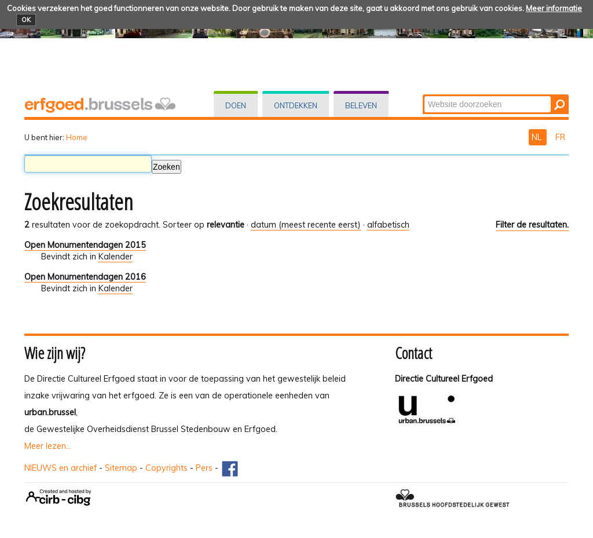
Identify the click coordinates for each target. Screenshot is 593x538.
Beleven (361, 105)
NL (538, 137)
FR (560, 137)
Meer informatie (554, 8)
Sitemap (121, 468)
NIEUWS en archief (60, 468)
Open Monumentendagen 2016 (85, 277)
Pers (204, 468)
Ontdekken (295, 105)
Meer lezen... (47, 446)
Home (76, 137)
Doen (235, 105)
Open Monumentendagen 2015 (85, 245)
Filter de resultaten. (532, 224)
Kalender (115, 256)
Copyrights (166, 468)
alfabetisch (388, 224)
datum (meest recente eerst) (306, 224)
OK (26, 20)
